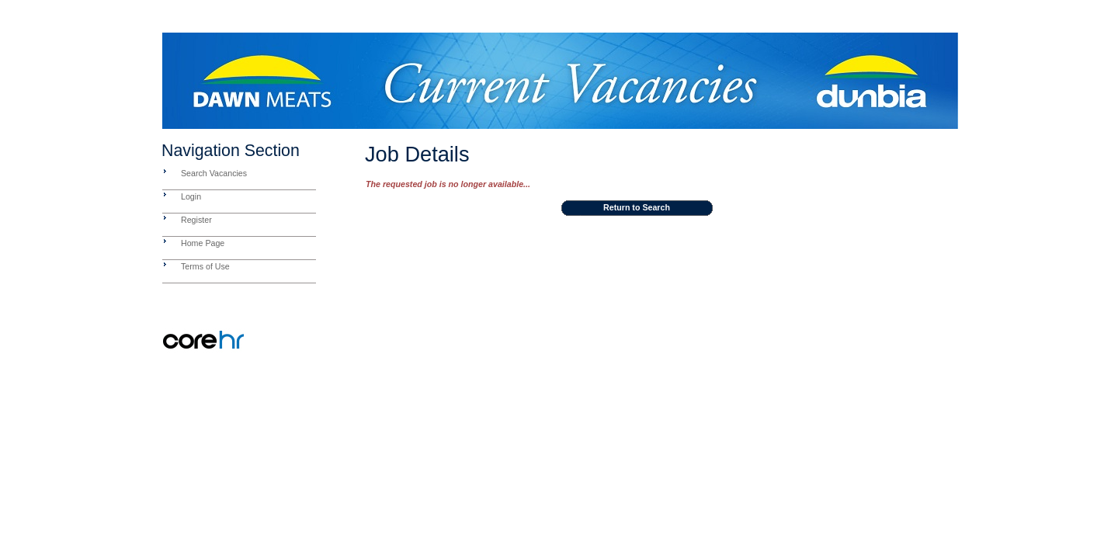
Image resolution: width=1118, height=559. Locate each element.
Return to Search (636, 207)
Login (191, 196)
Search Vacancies (214, 173)
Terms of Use (205, 266)
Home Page (202, 243)
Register (196, 219)
